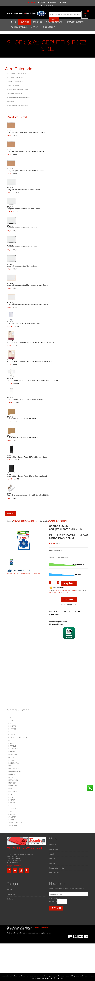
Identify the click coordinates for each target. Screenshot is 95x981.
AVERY (11, 723)
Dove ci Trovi (53, 849)
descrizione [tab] (68, 600)
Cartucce (10, 899)
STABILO (11, 811)
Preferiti (52, 859)
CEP (10, 740)
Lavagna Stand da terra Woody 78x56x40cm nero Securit (27, 475)
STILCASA (12, 817)
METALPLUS (13, 780)
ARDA (10, 720)
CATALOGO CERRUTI (54, 22)
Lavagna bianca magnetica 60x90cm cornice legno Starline (27, 284)
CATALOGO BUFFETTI (76, 22)
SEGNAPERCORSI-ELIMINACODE (17, 105)
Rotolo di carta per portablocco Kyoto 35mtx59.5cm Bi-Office (28, 494)
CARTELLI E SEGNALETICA (15, 81)
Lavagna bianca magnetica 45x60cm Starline (22, 265)
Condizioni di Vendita (56, 868)
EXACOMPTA (13, 749)
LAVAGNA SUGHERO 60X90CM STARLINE (22, 418)
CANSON (11, 735)
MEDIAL (11, 777)
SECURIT (11, 806)
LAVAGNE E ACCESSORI (15, 93)
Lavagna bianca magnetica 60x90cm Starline (22, 246)
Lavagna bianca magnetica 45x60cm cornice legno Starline (27, 303)
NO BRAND (12, 786)
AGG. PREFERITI (57, 587)
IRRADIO (11, 760)
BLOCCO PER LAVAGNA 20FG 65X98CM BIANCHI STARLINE (29, 360)
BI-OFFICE (12, 729)
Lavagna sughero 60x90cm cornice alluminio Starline (25, 150)
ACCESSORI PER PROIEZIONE (17, 73)
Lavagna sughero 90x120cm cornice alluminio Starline (26, 131)
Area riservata (54, 873)
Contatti (52, 863)
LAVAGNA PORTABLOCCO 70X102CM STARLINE (25, 398)
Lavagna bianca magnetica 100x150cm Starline (23, 208)
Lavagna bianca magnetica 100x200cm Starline (23, 188)
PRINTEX (11, 803)
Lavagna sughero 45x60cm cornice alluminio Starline (25, 169)
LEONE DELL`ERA (15, 771)
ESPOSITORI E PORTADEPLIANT (17, 89)
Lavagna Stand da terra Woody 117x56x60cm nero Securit (27, 456)
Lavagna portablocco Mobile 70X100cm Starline (23, 322)
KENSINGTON (13, 763)
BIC (9, 732)
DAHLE (11, 743)
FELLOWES (12, 754)
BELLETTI (12, 726)
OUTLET (34, 27)
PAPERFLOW (13, 791)
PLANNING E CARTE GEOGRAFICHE (18, 97)
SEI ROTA (12, 808)
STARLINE (12, 814)
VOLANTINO (24, 22)
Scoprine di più (50, 978)
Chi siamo (52, 845)
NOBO (10, 789)
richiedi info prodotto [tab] (69, 604)
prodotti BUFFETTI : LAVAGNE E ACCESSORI (23, 574)
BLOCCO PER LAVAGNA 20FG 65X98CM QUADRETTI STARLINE (30, 341)
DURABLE (12, 746)
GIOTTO (11, 757)
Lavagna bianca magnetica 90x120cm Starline (23, 227)
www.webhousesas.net (41, 927)
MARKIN (11, 774)
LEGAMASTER (13, 769)
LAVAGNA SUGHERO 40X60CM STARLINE (22, 437)
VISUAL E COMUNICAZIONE (23, 521)
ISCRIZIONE (37, 22)
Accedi (51, 854)
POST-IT (11, 800)
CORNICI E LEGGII (13, 85)
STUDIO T (12, 820)
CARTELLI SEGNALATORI (18, 737)
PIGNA (10, 797)
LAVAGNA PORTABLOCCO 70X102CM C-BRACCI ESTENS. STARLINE (32, 379)
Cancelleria (11, 894)
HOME (13, 22)
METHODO (12, 783)
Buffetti (9, 889)
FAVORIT (11, 752)
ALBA (10, 717)
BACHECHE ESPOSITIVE (15, 77)
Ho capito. (59, 978)
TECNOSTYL (13, 825)
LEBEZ (10, 766)
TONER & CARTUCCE (19, 27)
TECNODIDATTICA (15, 823)
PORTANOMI (11, 101)
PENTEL (11, 794)
